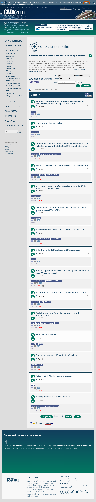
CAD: (56, 75)
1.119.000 (11, 22)
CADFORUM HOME (13, 41)
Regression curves (21, 29)
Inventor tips (25, 24)
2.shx (6, 146)
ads (57, 2)
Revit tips (7, 26)
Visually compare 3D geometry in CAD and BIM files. (60, 229)
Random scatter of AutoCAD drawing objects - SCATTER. (62, 292)
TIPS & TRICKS (11, 50)
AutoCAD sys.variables (13, 86)
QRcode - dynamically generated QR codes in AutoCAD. (62, 165)
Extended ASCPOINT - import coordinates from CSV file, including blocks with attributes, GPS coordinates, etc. (62, 144)
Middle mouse (10, 148)
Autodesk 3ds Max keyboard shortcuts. (54, 376)
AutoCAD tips (15, 24)
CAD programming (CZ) (14, 96)
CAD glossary (10, 76)
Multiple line (9, 144)
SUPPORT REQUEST (14, 126)
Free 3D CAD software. (46, 334)
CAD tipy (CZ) (10, 73)
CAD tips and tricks (49, 47)
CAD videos (10, 93)
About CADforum (37, 491)
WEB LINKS (10, 121)
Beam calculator (13, 27)
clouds (7, 149)
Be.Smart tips (10, 68)
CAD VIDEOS (11, 116)
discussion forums (84, 446)
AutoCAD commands (13, 83)
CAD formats (10, 81)
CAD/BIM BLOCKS (13, 106)
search (41, 423)
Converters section (13, 31)
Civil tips (14, 26)
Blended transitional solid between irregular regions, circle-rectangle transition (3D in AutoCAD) (60, 102)
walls (46, 89)
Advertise (45, 494)
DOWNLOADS (11, 101)
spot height (9, 153)
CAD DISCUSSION (13, 46)
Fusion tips (21, 26)
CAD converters (11, 91)
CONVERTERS (11, 111)
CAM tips (9, 71)
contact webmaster (70, 448)
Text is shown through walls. (49, 123)
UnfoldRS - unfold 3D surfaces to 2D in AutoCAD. (58, 250)
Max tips (9, 66)
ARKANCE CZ (65, 477)
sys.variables (24, 33)
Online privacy (32, 496)
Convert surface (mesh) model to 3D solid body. (58, 355)
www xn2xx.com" (11, 151)
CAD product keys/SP (13, 78)
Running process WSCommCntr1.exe (53, 396)
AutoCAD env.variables (13, 88)
